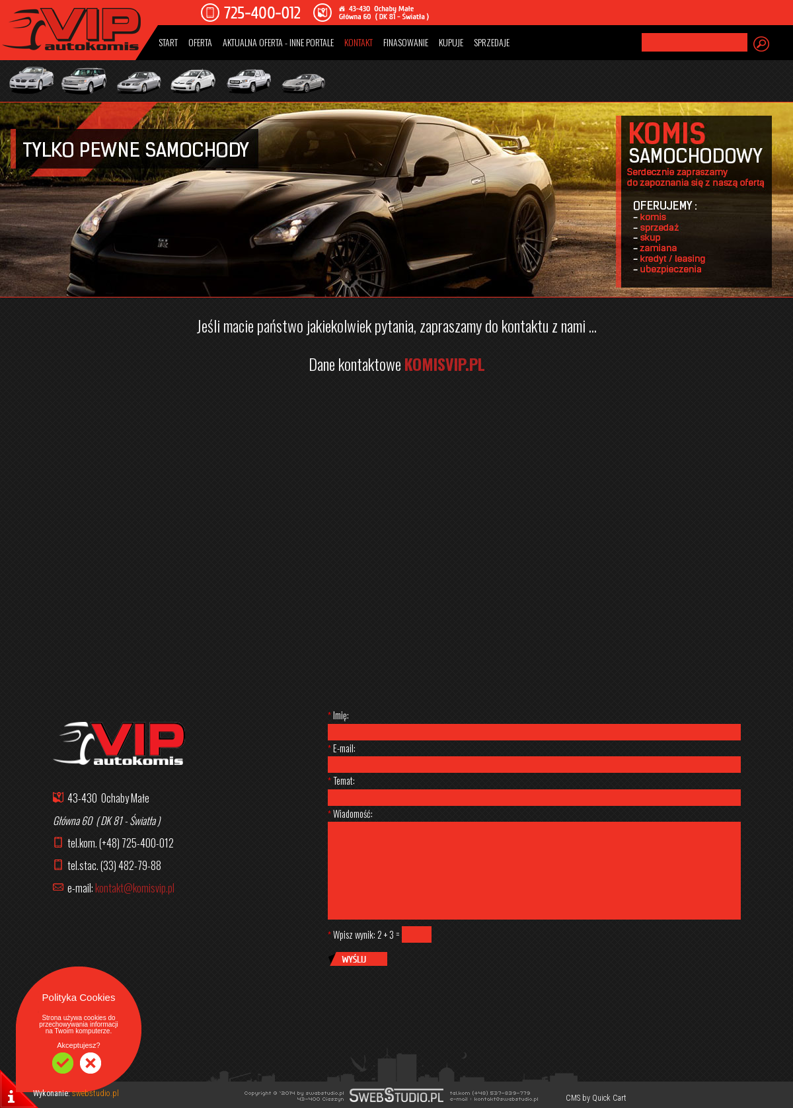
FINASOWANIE (405, 41)
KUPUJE (451, 41)
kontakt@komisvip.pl (134, 888)
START (168, 41)
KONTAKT (358, 41)
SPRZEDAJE (492, 41)
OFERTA (200, 41)
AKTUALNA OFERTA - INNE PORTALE (278, 41)
